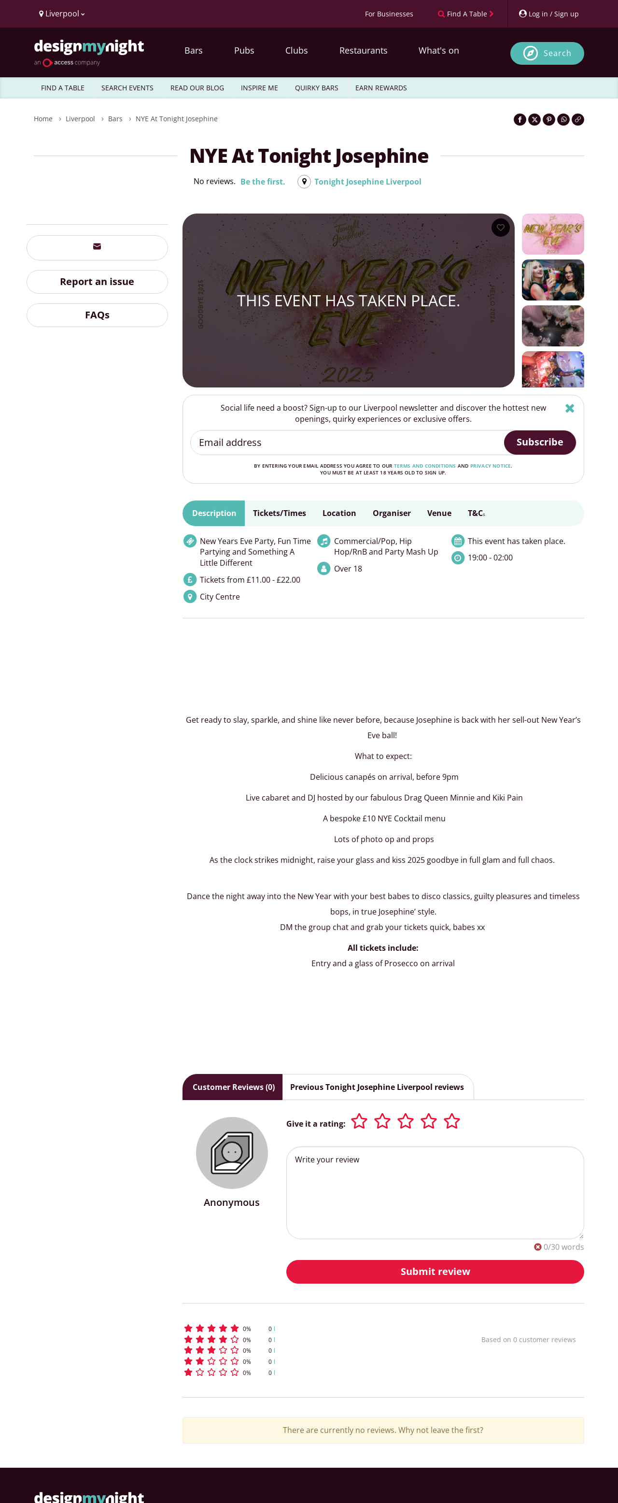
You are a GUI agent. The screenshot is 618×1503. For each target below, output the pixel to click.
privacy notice (490, 465)
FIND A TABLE (62, 87)
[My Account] (548, 14)
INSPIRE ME (259, 87)
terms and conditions (425, 465)
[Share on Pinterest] (549, 120)
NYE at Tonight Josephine (177, 118)
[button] (314, 1328)
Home (43, 118)
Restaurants (363, 50)
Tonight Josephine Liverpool (367, 181)
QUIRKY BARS (316, 87)
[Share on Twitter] (534, 120)
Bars (193, 50)
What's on (439, 50)
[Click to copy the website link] (578, 120)
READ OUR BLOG (197, 87)
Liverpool (80, 118)
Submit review (435, 1271)
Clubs (296, 50)
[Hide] (570, 408)
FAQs (97, 314)
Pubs (244, 50)
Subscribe (540, 441)
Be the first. (262, 181)
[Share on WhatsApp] (563, 120)
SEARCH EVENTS (127, 87)
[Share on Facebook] (520, 120)
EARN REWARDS (381, 87)
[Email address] (348, 442)
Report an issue (97, 281)
